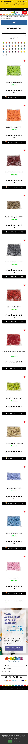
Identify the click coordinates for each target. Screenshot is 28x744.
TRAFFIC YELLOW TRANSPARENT (24, 51)
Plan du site (10, 688)
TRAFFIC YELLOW (21, 51)
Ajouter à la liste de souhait (24, 61)
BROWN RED (9, 43)
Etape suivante (18, 601)
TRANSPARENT (3, 54)
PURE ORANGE (3, 48)
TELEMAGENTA (9, 51)
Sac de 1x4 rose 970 (14, 578)
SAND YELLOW (9, 48)
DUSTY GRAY (15, 43)
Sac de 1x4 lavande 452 (14, 488)
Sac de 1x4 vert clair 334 (14, 82)
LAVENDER (6, 45)
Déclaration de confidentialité (20, 688)
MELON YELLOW (15, 45)
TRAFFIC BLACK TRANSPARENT (15, 51)
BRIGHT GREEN (3, 43)
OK (10, 741)
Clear (14, 29)
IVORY (3, 45)
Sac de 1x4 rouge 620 (14, 306)
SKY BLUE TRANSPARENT (3, 51)
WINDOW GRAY (6, 54)
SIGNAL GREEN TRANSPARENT (21, 48)
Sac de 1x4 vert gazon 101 (14, 398)
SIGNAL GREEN (18, 48)
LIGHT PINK (12, 45)
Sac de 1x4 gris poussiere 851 (14, 262)
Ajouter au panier (15, 97)
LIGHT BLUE (9, 45)
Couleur (14, 38)
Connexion (4, 688)
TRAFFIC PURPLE (18, 51)
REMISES (24, 12)
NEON (21, 45)
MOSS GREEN (18, 45)
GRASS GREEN (24, 43)
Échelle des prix (14, 28)
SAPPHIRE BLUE (12, 48)
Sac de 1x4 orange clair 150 (14, 127)
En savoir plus (16, 741)
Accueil (2, 16)
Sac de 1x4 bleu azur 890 (14, 533)
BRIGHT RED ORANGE (6, 43)
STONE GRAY (6, 51)
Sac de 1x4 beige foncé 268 (14, 217)
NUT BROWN (24, 45)
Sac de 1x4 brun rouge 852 (14, 172)
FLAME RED (18, 43)
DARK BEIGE (12, 43)
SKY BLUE (24, 48)
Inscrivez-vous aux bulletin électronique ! (14, 648)
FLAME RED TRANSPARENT (21, 43)
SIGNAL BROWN (15, 48)
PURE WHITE (6, 48)
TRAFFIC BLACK (12, 51)
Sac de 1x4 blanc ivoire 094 (14, 443)
